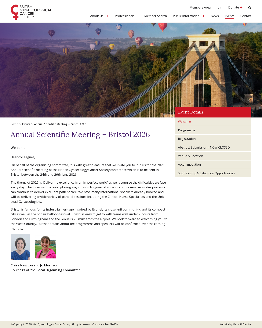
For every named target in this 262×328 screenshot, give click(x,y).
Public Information (186, 16)
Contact (245, 16)
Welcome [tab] (184, 122)
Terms (97, 310)
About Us (97, 16)
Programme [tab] (186, 130)
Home (14, 124)
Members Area (200, 7)
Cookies (98, 306)
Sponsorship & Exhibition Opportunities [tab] (206, 173)
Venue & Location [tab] (190, 156)
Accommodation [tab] (189, 164)
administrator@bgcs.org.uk (29, 306)
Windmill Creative (242, 324)
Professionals (124, 16)
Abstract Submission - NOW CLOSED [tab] (204, 147)
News (215, 16)
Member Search (155, 16)
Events (229, 16)
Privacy (98, 301)
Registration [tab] (187, 139)
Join (219, 7)
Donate (235, 7)
